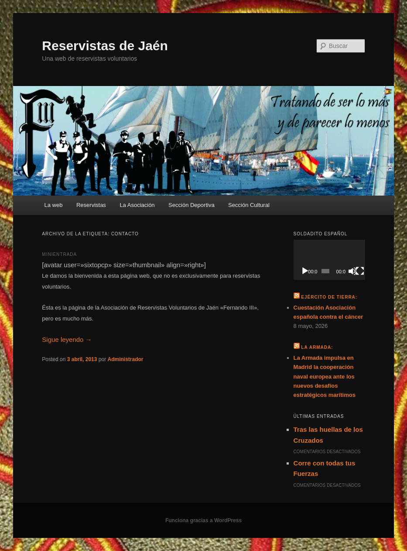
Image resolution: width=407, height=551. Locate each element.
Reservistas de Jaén (105, 45)
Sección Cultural (249, 205)
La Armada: (317, 347)
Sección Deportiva (191, 205)
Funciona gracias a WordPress (203, 520)
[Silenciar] (352, 271)
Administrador (125, 359)
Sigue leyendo (67, 339)
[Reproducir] (305, 271)
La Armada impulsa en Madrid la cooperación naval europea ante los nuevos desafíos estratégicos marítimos (325, 376)
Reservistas (91, 205)
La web (53, 205)
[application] (329, 260)
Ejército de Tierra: (329, 297)
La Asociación (137, 205)
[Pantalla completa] (360, 271)
